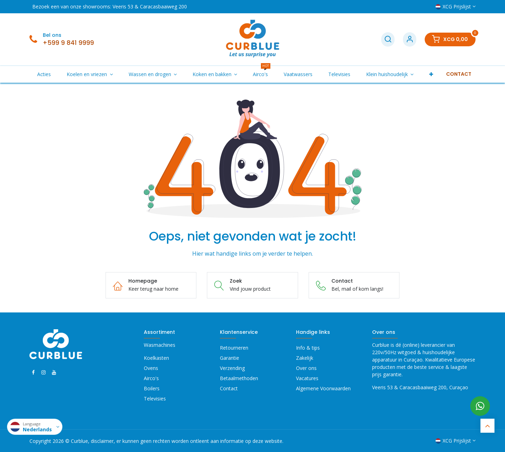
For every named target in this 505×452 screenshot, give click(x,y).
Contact (229, 388)
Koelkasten (156, 358)
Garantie (229, 358)
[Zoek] (388, 39)
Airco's (151, 378)
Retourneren (234, 347)
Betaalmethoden (239, 378)
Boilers (152, 388)
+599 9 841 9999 (68, 43)
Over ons (306, 368)
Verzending (232, 368)
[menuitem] (44, 74)
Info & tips (308, 347)
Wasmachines (159, 345)
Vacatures (307, 378)
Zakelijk (304, 358)
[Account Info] (409, 39)
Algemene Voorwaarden (323, 388)
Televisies (155, 398)
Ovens (151, 368)
